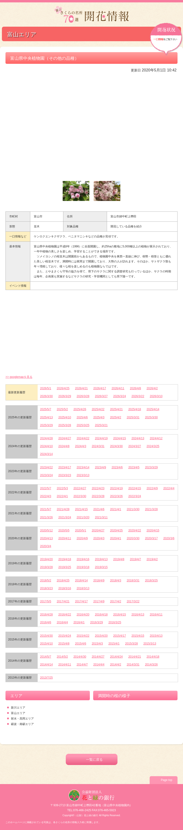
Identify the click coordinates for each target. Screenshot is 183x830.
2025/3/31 (133, 417)
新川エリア (18, 707)
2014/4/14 (46, 664)
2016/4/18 (101, 614)
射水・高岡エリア (22, 718)
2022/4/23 (98, 488)
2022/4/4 (168, 488)
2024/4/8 (64, 446)
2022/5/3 (62, 488)
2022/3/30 (79, 496)
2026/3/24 (119, 396)
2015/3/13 (149, 643)
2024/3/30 (116, 446)
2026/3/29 (64, 396)
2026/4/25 (63, 388)
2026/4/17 (99, 388)
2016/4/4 (62, 622)
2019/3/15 (101, 567)
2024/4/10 (46, 446)
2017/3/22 (133, 601)
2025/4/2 (115, 417)
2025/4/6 (82, 417)
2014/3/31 (133, 664)
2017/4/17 (81, 601)
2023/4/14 (83, 467)
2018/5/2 (45, 580)
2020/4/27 (98, 530)
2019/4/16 (83, 559)
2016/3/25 (114, 622)
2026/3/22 (138, 396)
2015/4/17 (119, 635)
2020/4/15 (153, 530)
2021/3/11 (101, 517)
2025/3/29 (46, 425)
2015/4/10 (46, 643)
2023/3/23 (64, 475)
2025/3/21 (101, 425)
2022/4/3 (45, 496)
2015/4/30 (46, 635)
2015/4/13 (156, 635)
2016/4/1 (79, 622)
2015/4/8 (64, 643)
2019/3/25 (64, 567)
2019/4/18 (64, 559)
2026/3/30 (46, 396)
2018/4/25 (63, 580)
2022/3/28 (98, 496)
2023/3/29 (151, 467)
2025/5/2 (62, 409)
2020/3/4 (45, 546)
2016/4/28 (46, 614)
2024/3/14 (46, 454)
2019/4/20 (46, 559)
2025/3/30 (151, 417)
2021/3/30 (133, 509)
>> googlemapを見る (18, 377)
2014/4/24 (116, 656)
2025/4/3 (99, 417)
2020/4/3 (99, 538)
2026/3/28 (83, 396)
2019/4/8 (118, 559)
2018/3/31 (133, 580)
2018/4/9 (99, 580)
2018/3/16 (64, 588)
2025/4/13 (46, 417)
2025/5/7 (45, 409)
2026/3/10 (156, 396)
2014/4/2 (115, 664)
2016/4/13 (138, 614)
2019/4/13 (101, 559)
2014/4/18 (153, 656)
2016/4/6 (45, 622)
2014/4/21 (134, 656)
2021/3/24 (64, 517)
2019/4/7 (135, 559)
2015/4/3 (97, 643)
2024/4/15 (119, 438)
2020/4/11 (64, 538)
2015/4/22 (83, 635)
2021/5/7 (45, 509)
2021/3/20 (83, 517)
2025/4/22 (98, 409)
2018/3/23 (46, 588)
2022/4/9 (152, 488)
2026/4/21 (81, 388)
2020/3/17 (151, 538)
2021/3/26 (46, 517)
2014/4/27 (98, 656)
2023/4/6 (117, 467)
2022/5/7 (45, 488)
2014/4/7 (82, 664)
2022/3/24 (134, 496)
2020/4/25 (116, 530)
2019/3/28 (46, 567)
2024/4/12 (156, 438)
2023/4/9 (100, 467)
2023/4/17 (64, 467)
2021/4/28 (63, 509)
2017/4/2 (115, 601)
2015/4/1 (114, 643)
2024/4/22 (83, 438)
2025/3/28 (64, 425)
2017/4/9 (99, 601)
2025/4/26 (79, 409)
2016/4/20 (83, 614)
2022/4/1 (62, 496)
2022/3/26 (116, 496)
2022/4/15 (134, 488)
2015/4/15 (138, 635)
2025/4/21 (116, 409)
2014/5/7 (45, 656)
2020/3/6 (168, 538)
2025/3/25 (83, 425)
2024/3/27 (134, 446)
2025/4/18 (134, 409)
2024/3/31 (98, 446)
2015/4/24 (64, 635)
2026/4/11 (118, 388)
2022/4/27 (79, 488)
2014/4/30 (79, 656)
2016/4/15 (119, 614)
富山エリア (18, 713)
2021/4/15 (81, 509)
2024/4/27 (64, 438)
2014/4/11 (64, 664)
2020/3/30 (133, 538)
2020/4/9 (82, 538)
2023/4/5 (133, 467)
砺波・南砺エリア (22, 724)
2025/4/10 (64, 417)
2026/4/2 (152, 388)
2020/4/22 (134, 530)
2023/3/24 (46, 475)
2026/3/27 (101, 396)
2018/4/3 (115, 580)
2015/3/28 (131, 643)
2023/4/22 (46, 467)
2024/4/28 (46, 438)
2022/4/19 (116, 488)
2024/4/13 (138, 438)
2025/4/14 (153, 409)
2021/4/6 (99, 509)
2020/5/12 (46, 530)
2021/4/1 (115, 509)
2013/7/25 (46, 677)
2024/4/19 (101, 438)
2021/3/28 (151, 509)
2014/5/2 (62, 656)
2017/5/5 (45, 601)
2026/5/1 (45, 388)
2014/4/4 (99, 664)
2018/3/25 (151, 580)
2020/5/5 (64, 530)
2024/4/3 (80, 446)
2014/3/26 (151, 664)
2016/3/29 (96, 622)
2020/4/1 (115, 538)
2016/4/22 (64, 614)
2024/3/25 (153, 446)
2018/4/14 (81, 580)
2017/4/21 (63, 601)
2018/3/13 (83, 588)
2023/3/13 (83, 475)
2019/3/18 (83, 567)
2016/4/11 (156, 614)
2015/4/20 (101, 635)
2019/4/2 (152, 559)
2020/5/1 (80, 530)
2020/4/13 (46, 538)
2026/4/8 (135, 388)
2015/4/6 (80, 643)
